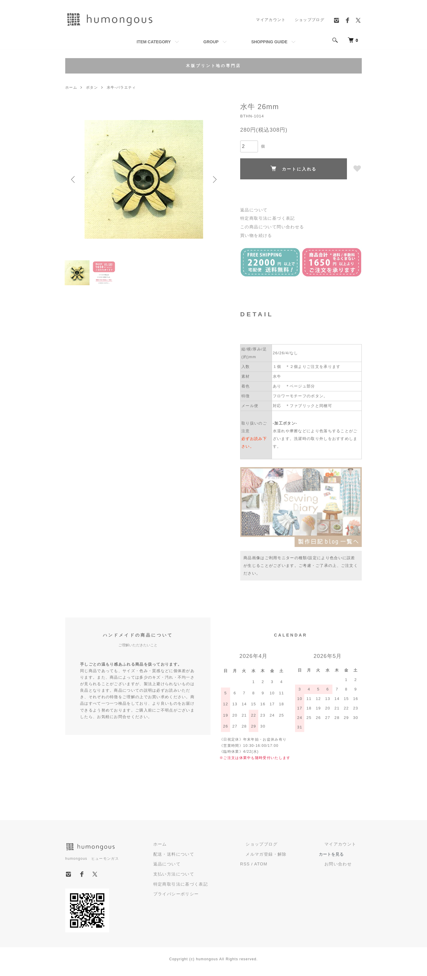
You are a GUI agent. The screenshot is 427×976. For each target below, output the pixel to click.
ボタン (92, 87)
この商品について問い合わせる (269, 226)
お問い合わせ (345, 868)
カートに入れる (293, 168)
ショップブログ (309, 19)
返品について (253, 210)
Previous (74, 179)
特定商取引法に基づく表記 (265, 218)
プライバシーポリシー (211, 896)
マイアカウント (271, 19)
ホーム (71, 87)
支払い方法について (209, 877)
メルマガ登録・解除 (286, 858)
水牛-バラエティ (121, 87)
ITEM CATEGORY (154, 41)
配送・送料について (209, 858)
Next (213, 179)
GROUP (211, 41)
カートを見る (344, 858)
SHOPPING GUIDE (269, 41)
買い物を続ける (255, 234)
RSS (271, 867)
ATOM (287, 867)
